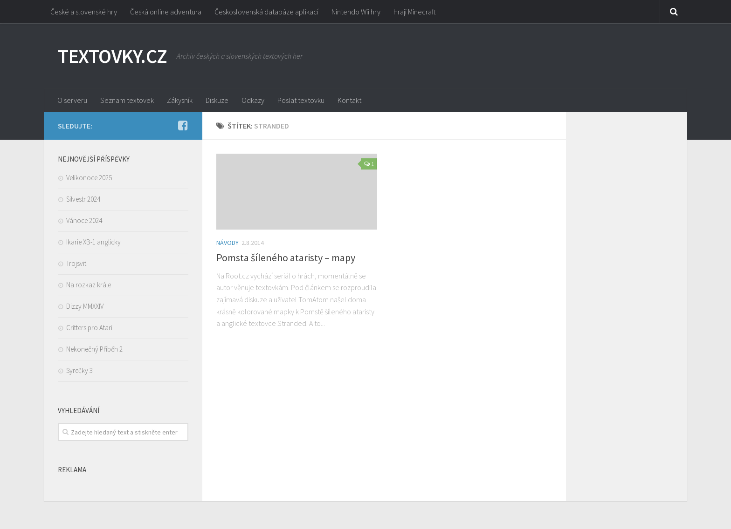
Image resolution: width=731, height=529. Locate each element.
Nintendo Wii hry (355, 11)
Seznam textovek (127, 100)
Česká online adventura (165, 11)
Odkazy (252, 100)
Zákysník (180, 100)
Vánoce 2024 (84, 220)
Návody (227, 242)
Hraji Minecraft (414, 11)
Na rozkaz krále (88, 284)
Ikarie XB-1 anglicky (93, 241)
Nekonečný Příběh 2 (94, 349)
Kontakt (349, 100)
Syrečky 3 (79, 370)
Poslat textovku (300, 100)
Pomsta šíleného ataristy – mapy (285, 257)
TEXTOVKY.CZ (112, 56)
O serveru (72, 100)
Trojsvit (76, 263)
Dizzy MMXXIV (84, 306)
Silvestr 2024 (83, 199)
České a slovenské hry (83, 11)
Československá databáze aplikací (266, 11)
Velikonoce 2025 (89, 177)
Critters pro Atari (89, 327)
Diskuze (217, 100)
